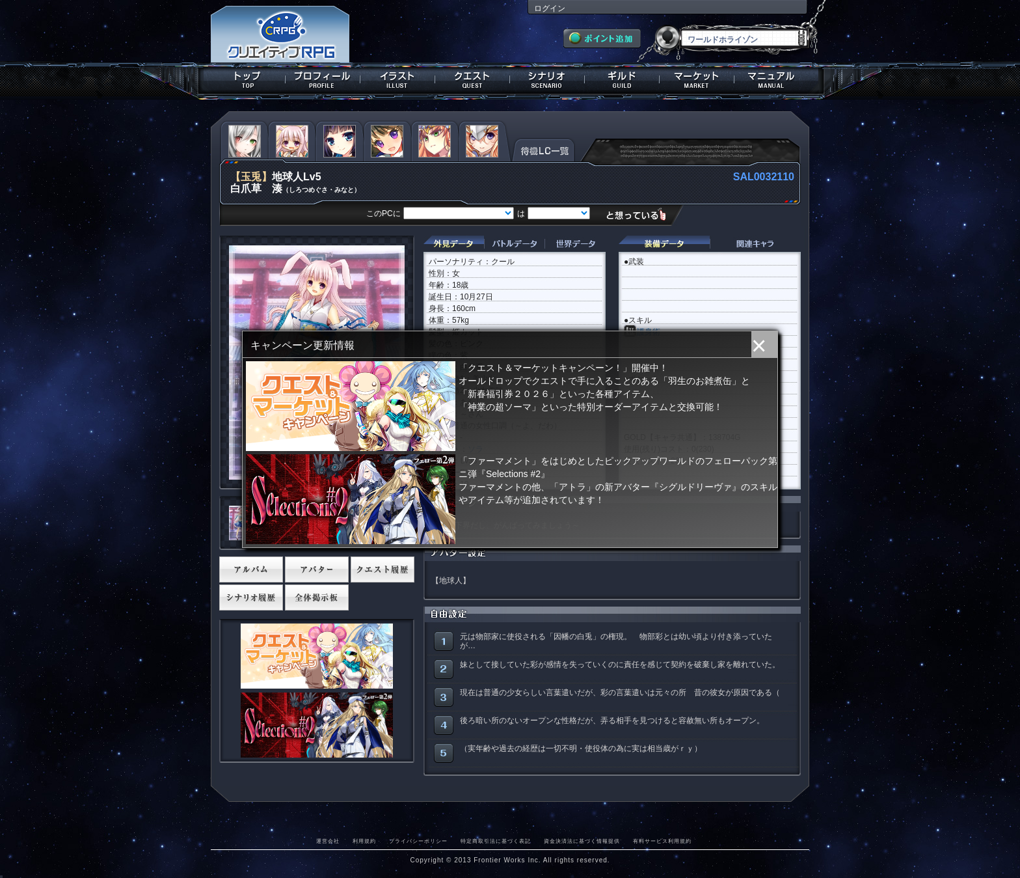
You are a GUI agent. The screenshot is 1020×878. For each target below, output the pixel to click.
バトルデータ (514, 244)
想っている (641, 214)
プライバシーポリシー (418, 841)
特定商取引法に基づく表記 (496, 841)
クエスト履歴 (382, 569)
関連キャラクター (755, 244)
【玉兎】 (251, 176)
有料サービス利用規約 (662, 841)
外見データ (453, 244)
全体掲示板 (317, 597)
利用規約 (364, 841)
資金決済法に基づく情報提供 (582, 841)
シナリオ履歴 (251, 597)
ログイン (549, 8)
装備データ (664, 244)
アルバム (251, 569)
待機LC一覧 (543, 149)
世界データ (575, 244)
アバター (317, 569)
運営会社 (328, 841)
